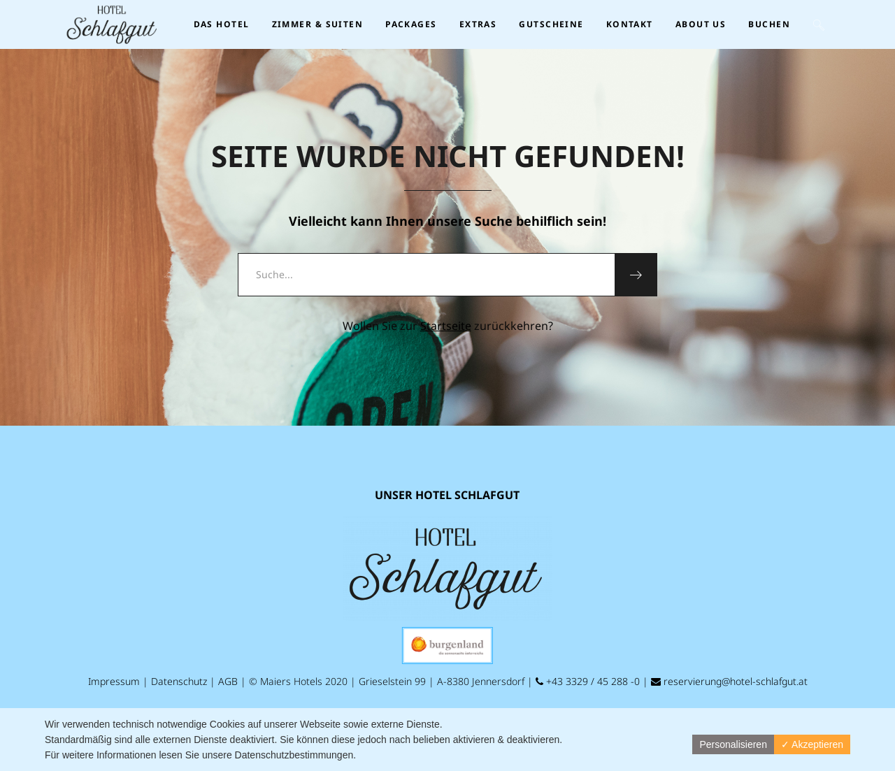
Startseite (445, 325)
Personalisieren (733, 744)
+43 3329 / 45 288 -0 (588, 681)
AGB (228, 681)
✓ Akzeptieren (812, 744)
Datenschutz (179, 681)
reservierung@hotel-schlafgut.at (729, 681)
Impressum (114, 681)
